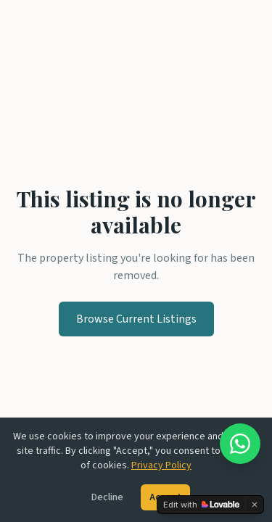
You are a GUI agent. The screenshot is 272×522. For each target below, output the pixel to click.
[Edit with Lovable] (201, 504)
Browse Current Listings (136, 319)
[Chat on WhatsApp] (240, 443)
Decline (107, 497)
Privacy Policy (161, 465)
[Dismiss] (254, 504)
